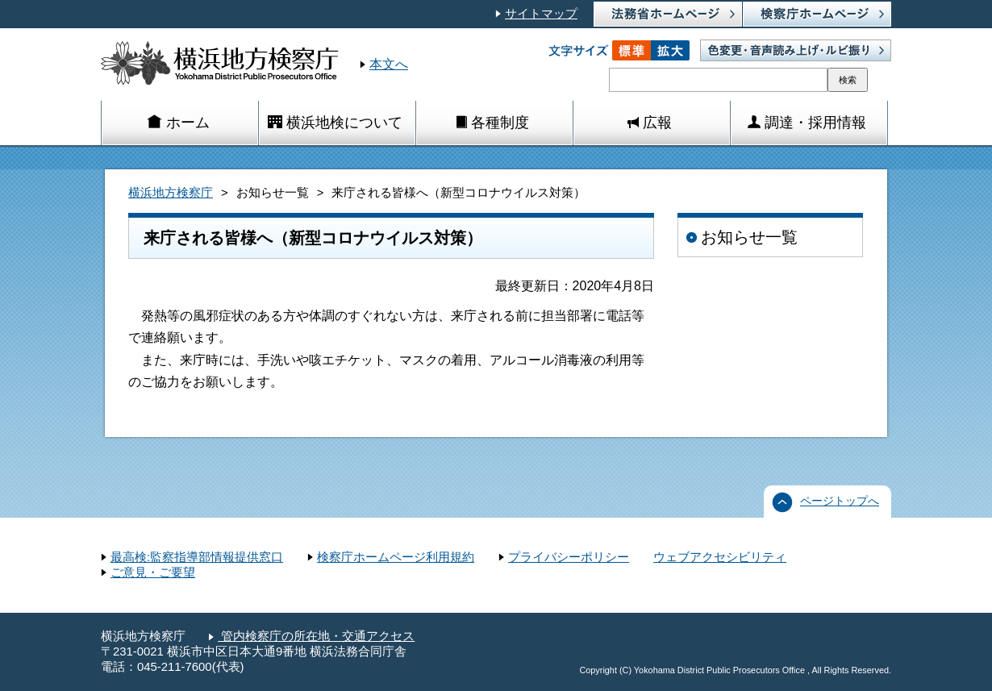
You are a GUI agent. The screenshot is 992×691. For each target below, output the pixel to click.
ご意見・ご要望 (152, 572)
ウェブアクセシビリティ (719, 557)
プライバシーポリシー (568, 557)
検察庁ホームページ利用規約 (395, 557)
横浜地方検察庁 (170, 192)
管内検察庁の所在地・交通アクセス (316, 636)
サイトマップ (541, 13)
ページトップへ (839, 501)
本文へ (388, 64)
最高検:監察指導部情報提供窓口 (196, 557)
